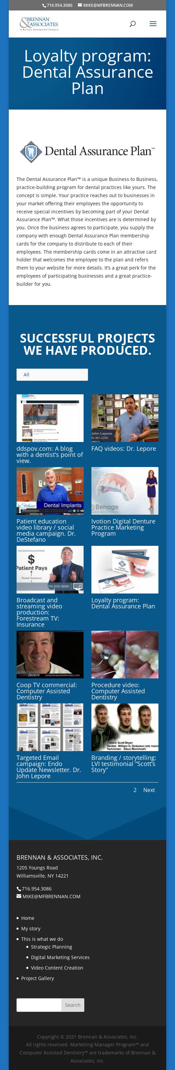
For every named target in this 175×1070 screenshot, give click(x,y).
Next (149, 790)
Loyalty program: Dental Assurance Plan (123, 603)
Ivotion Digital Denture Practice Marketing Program (123, 527)
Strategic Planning (51, 947)
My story (30, 928)
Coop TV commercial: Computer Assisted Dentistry (47, 691)
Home (27, 918)
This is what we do (42, 939)
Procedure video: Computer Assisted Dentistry (118, 691)
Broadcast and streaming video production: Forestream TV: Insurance (39, 612)
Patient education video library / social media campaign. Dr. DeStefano (46, 530)
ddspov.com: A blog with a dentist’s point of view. (50, 454)
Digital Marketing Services (60, 957)
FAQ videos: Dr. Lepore (123, 448)
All (26, 374)
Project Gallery (37, 978)
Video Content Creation (57, 967)
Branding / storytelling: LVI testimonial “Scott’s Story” (123, 763)
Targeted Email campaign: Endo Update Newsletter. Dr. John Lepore (49, 766)
